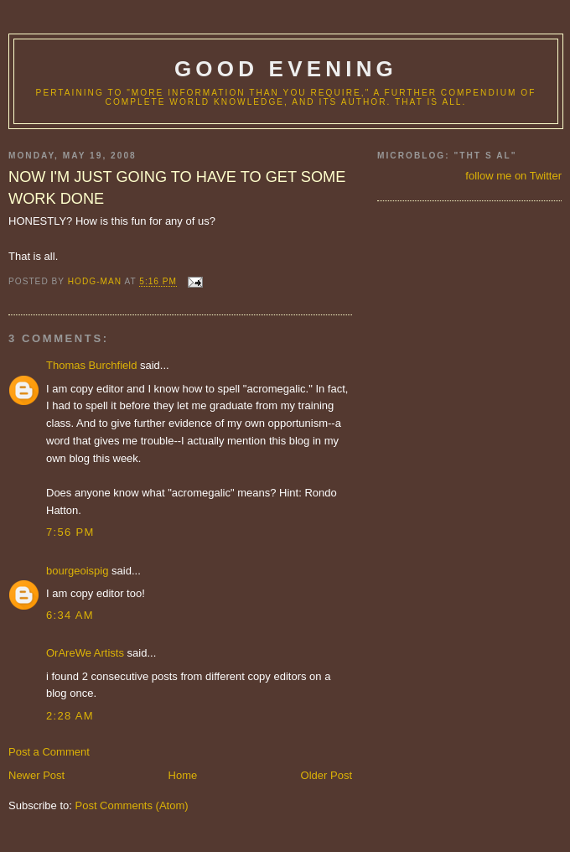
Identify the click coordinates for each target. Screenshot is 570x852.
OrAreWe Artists (85, 653)
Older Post (326, 775)
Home (183, 775)
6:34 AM (70, 615)
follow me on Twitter (513, 175)
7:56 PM (70, 532)
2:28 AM (70, 715)
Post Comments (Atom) (132, 805)
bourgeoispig (77, 570)
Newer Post (36, 775)
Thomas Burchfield (91, 365)
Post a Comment (49, 752)
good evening (285, 68)
